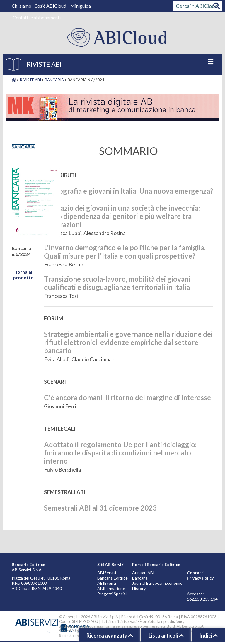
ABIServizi (106, 572)
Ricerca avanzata (109, 635)
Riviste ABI (30, 79)
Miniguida (80, 6)
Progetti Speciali (112, 593)
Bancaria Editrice (112, 577)
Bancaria (54, 79)
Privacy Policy (200, 577)
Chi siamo (22, 6)
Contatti (195, 572)
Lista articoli (166, 635)
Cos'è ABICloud (50, 6)
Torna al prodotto (23, 274)
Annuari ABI (143, 572)
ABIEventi (106, 583)
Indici (208, 635)
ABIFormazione (111, 588)
